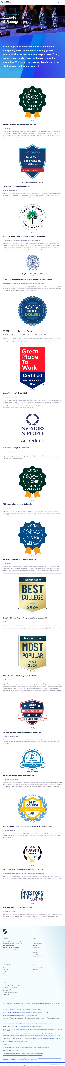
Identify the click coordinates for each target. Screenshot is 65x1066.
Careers (34, 949)
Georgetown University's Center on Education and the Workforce (24, 283)
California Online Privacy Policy (10, 992)
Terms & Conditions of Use (9, 990)
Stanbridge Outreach (37, 943)
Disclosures (35, 952)
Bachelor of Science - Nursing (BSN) (11, 947)
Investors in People (10, 451)
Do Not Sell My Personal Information (11, 985)
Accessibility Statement (37, 956)
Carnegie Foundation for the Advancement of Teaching (23, 240)
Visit (4, 973)
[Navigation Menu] (62, 2)
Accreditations (35, 954)
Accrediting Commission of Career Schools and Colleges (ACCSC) (26, 335)
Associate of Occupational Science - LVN (12, 941)
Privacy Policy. (7, 1065)
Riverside (5, 967)
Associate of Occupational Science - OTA (12, 943)
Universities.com (10, 830)
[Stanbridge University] (5, 933)
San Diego (5, 969)
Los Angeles (6, 966)
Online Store (35, 950)
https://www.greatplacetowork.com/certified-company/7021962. (28, 1023)
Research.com (9, 621)
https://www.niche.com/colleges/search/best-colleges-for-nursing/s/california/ (44, 1003)
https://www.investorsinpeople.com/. (22, 1026)
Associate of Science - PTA (9, 945)
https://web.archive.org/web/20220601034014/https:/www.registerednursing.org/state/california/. (22, 1055)
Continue (62, 1064)
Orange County (6, 964)
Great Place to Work (11, 397)
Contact (5, 975)
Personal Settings (7, 989)
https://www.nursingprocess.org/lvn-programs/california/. (20, 1009)
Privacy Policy (6, 994)
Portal (33, 964)
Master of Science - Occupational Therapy (12, 950)
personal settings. (36, 1065)
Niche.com (8, 128)
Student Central (36, 966)
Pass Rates (34, 945)
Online (4, 971)
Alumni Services (36, 947)
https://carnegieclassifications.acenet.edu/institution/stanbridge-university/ (22, 1012)
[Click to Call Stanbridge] (58, 2)
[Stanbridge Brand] (6, 2)
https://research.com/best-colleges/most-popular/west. (42, 1042)
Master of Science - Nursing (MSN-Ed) (11, 949)
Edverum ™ (35, 969)
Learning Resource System (38, 967)
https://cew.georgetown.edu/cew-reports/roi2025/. (17, 1015)
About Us (34, 941)
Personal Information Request (10, 987)
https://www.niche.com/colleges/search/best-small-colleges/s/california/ (41, 1029)
